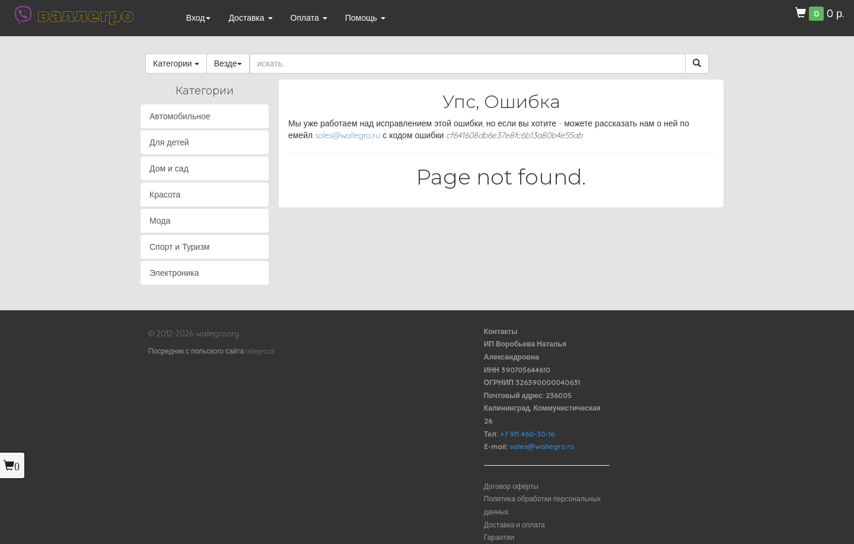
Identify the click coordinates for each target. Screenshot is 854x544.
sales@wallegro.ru (347, 135)
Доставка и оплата (514, 524)
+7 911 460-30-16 (527, 434)
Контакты (501, 331)
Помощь (365, 17)
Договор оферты (511, 486)
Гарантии (499, 537)
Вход (198, 17)
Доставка (250, 17)
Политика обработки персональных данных (542, 505)
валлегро (85, 15)
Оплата (309, 17)
